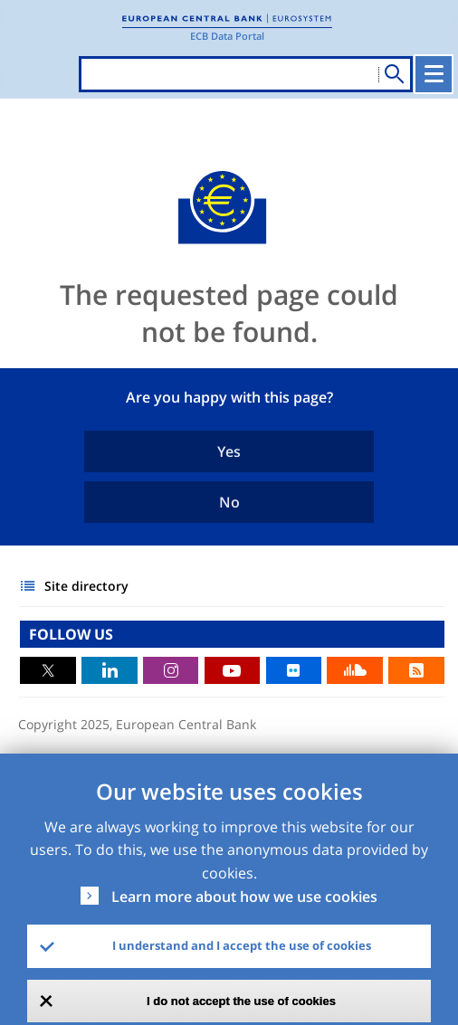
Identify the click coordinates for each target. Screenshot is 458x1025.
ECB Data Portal (227, 36)
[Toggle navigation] (433, 74)
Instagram (171, 670)
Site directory (86, 585)
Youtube (233, 670)
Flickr (294, 670)
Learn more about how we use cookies (244, 896)
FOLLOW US (71, 634)
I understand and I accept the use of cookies (241, 945)
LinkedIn (109, 670)
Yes (229, 451)
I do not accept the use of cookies (241, 1001)
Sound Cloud (355, 670)
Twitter (48, 670)
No (229, 502)
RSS (416, 670)
